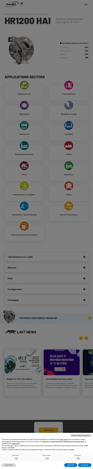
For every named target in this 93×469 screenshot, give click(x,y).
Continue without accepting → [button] (81, 435)
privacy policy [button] (63, 439)
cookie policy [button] (16, 443)
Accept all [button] (84, 465)
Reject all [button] (71, 465)
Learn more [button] (9, 465)
